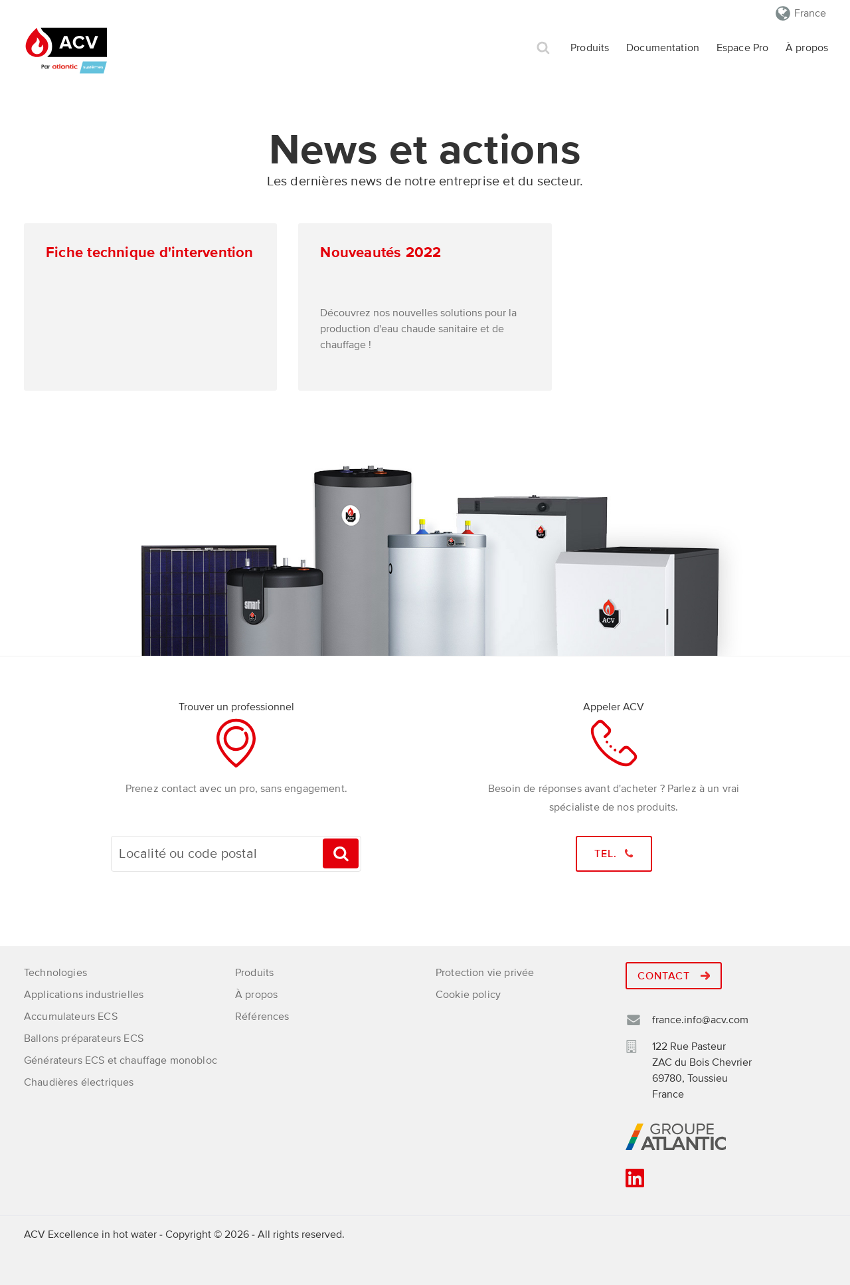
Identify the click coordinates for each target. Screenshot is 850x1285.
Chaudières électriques (79, 1082)
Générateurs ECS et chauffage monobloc (120, 1060)
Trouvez (341, 853)
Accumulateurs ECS (71, 1016)
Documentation (662, 47)
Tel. (614, 853)
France (810, 13)
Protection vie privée (485, 972)
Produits (589, 47)
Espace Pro (743, 47)
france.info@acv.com (700, 1020)
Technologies (55, 972)
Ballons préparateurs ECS (83, 1038)
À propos (807, 47)
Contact (674, 976)
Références (262, 1016)
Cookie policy (468, 994)
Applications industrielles (83, 994)
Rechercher (543, 48)
